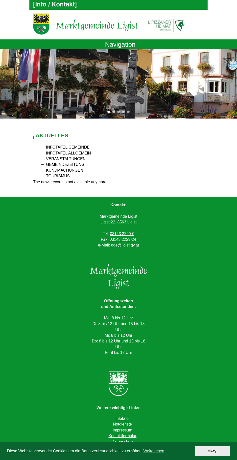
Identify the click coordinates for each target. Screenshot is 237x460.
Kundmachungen (64, 170)
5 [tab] (129, 113)
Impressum (122, 430)
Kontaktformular (123, 436)
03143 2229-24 (123, 239)
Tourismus (58, 176)
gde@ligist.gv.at (125, 245)
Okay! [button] (212, 451)
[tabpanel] (118, 84)
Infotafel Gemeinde (68, 147)
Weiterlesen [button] (153, 451)
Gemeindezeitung (65, 164)
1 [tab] (109, 113)
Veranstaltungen (66, 159)
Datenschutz (123, 441)
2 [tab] (114, 113)
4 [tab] (124, 113)
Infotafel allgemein (68, 153)
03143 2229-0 (122, 234)
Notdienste (122, 424)
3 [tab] (119, 113)
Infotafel (123, 418)
